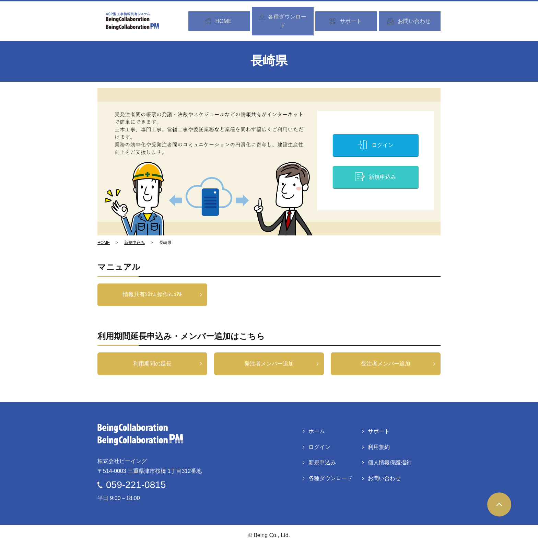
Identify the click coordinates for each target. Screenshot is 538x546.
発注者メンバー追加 (269, 364)
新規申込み (134, 242)
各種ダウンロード (330, 478)
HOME (103, 242)
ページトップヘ (499, 504)
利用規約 (379, 447)
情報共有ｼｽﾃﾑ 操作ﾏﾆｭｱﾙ (152, 294)
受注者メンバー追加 (385, 364)
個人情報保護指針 (390, 462)
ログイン (319, 447)
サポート (379, 431)
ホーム (316, 431)
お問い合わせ (384, 478)
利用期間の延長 (152, 364)
